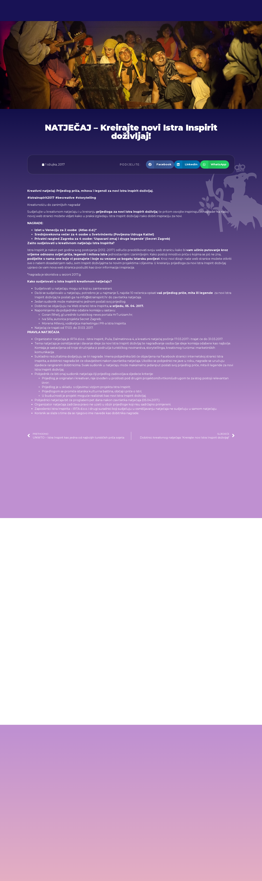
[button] (160, 164)
